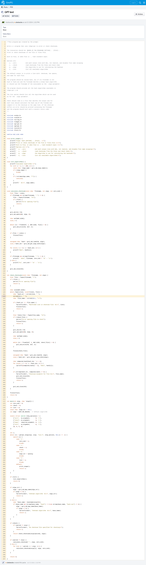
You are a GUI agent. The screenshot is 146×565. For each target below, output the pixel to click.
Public (16, 16)
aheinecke (18, 22)
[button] (144, 2)
